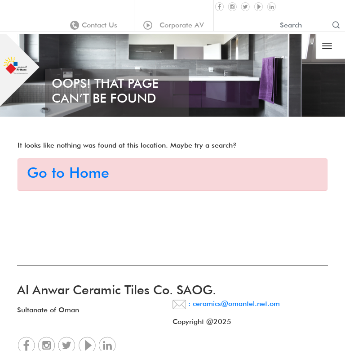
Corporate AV (173, 25)
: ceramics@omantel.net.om (226, 303)
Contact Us (93, 25)
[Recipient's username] (302, 25)
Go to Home (68, 172)
